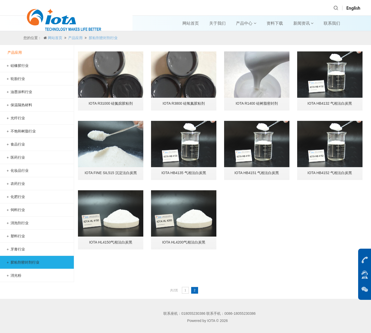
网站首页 (190, 23)
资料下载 (275, 23)
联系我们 (332, 23)
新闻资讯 (303, 23)
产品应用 (75, 38)
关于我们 (217, 23)
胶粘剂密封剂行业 (103, 38)
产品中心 (246, 23)
